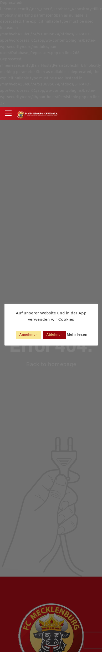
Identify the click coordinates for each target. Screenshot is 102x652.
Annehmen (28, 335)
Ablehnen (54, 335)
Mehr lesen (77, 334)
